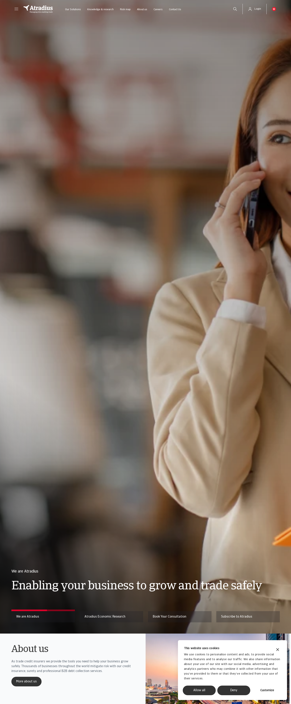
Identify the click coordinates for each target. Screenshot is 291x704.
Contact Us (175, 9)
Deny (233, 690)
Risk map (125, 9)
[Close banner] (277, 650)
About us (142, 9)
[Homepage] (38, 9)
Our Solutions (73, 9)
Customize (267, 690)
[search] (235, 9)
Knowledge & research (100, 9)
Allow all (199, 690)
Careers (158, 9)
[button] (16, 9)
